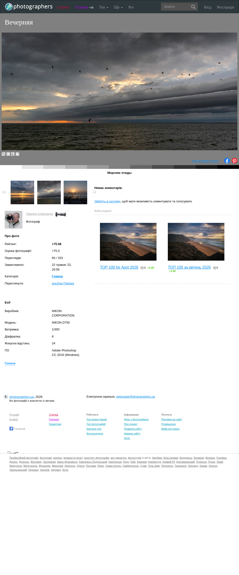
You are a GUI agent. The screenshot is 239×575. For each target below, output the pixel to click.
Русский (14, 414)
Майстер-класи (170, 428)
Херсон (213, 465)
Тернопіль (167, 465)
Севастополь (113, 465)
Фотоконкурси (95, 433)
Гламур (57, 276)
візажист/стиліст (72, 457)
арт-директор (119, 457)
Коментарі (55, 424)
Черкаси (33, 469)
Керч (126, 461)
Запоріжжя (49, 461)
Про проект (130, 424)
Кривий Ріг (169, 461)
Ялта (65, 469)
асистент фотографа (96, 457)
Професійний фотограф (23, 457)
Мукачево (44, 465)
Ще (118, 7)
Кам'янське (115, 461)
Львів (220, 461)
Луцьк (211, 461)
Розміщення (168, 424)
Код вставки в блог (205, 161)
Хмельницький (18, 469)
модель (57, 457)
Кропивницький (185, 461)
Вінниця (210, 457)
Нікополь (70, 465)
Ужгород (193, 465)
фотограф (46, 457)
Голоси (10, 363)
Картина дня (94, 428)
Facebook (17, 428)
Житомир (35, 461)
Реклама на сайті (171, 419)
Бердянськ (186, 457)
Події (127, 438)
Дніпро (13, 461)
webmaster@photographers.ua (135, 396)
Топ (103, 7)
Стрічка (63, 7)
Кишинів (142, 461)
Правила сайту (133, 428)
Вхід (207, 7)
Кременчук (154, 461)
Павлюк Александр (39, 214)
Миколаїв (57, 465)
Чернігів (44, 469)
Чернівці (56, 469)
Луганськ (201, 461)
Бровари (199, 457)
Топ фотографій (96, 424)
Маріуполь (15, 465)
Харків (203, 465)
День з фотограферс (136, 419)
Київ (132, 461)
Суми (143, 465)
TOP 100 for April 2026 (119, 267)
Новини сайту (132, 433)
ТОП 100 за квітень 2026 (189, 267)
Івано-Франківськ (67, 461)
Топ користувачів (97, 419)
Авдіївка (157, 457)
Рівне (100, 465)
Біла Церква (171, 457)
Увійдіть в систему (107, 201)
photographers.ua (21, 397)
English (13, 419)
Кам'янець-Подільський (93, 461)
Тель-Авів (154, 465)
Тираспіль (181, 465)
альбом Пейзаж (63, 283)
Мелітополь (30, 465)
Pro (131, 7)
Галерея (84, 7)
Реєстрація (225, 7)
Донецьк (24, 461)
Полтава (91, 465)
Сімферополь (131, 465)
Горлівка (221, 457)
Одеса (80, 465)
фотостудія (134, 457)
